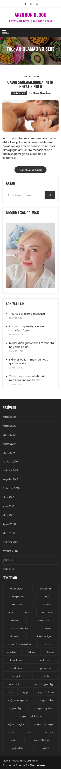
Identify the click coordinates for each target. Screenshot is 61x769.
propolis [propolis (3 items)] (17, 676)
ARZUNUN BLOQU (30, 14)
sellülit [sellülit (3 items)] (12, 732)
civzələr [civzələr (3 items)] (46, 604)
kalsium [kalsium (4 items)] (30, 652)
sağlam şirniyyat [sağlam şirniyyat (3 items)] (44, 724)
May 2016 (8, 515)
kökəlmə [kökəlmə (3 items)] (49, 652)
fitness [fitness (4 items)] (14, 636)
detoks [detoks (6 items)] (28, 612)
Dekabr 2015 (10, 542)
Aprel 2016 (9, 524)
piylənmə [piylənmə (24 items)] (45, 668)
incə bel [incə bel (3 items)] (11, 652)
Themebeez (37, 765)
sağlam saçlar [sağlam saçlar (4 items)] (15, 724)
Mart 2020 (9, 435)
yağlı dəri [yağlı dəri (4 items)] (17, 748)
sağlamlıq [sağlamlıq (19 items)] (15, 708)
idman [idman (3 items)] (49, 644)
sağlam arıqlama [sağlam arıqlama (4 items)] (17, 700)
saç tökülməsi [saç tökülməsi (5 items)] (46, 692)
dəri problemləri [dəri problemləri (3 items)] (19, 628)
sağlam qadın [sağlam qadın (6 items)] (43, 708)
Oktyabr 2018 (11, 488)
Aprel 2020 (9, 426)
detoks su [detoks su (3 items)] (48, 612)
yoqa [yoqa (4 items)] (46, 748)
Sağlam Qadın (30, 76)
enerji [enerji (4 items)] (48, 628)
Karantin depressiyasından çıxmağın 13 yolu (26, 328)
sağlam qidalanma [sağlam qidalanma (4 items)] (30, 716)
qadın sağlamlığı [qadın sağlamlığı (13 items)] (43, 684)
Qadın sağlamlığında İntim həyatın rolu (30, 84)
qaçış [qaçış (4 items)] (10, 692)
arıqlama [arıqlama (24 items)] (45, 588)
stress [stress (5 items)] (49, 732)
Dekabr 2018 (10, 470)
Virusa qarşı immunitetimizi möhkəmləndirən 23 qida (26, 378)
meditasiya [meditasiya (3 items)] (44, 660)
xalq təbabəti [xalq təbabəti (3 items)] (42, 740)
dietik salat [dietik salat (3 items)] (43, 620)
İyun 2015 (8, 569)
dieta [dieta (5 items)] (14, 620)
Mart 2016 (8, 533)
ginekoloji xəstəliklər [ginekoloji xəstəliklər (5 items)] (20, 644)
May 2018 (8, 497)
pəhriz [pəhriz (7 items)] (45, 676)
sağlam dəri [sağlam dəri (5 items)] (46, 700)
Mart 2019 (8, 453)
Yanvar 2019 (10, 461)
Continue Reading (30, 170)
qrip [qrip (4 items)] (25, 692)
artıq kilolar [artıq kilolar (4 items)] (16, 588)
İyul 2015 (7, 560)
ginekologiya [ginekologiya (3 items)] (43, 636)
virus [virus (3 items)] (13, 740)
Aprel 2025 (9, 417)
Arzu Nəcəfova (41, 93)
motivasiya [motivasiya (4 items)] (16, 668)
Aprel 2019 (9, 444)
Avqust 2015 (10, 551)
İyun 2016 (8, 506)
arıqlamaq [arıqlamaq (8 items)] (18, 596)
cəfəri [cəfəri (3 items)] (10, 612)
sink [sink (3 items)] (30, 732)
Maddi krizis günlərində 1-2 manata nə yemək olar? (31, 345)
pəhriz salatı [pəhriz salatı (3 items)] (15, 684)
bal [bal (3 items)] (47, 596)
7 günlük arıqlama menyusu (27, 314)
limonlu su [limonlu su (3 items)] (16, 660)
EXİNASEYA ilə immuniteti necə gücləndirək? (28, 361)
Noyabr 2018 (10, 479)
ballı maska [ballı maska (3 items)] (17, 604)
